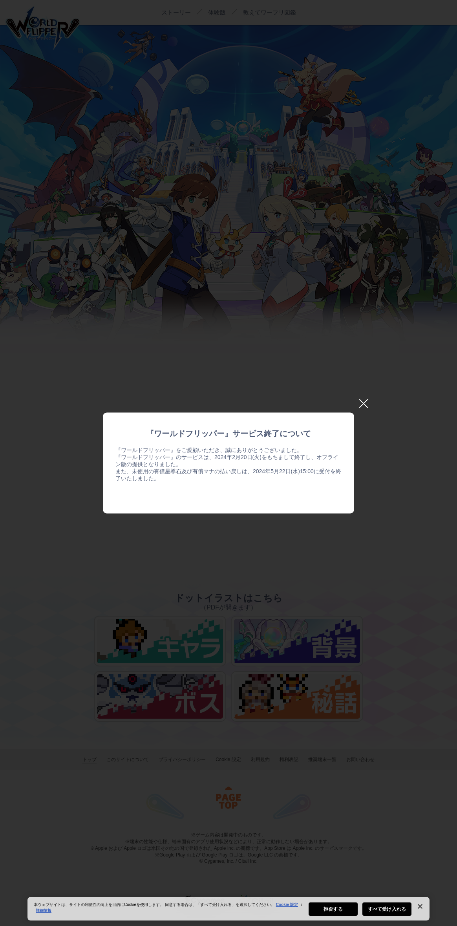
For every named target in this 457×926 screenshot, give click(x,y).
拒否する (333, 910)
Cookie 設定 (287, 906)
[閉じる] (420, 908)
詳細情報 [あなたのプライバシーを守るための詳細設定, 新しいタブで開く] (43, 912)
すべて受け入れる (387, 910)
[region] (228, 910)
